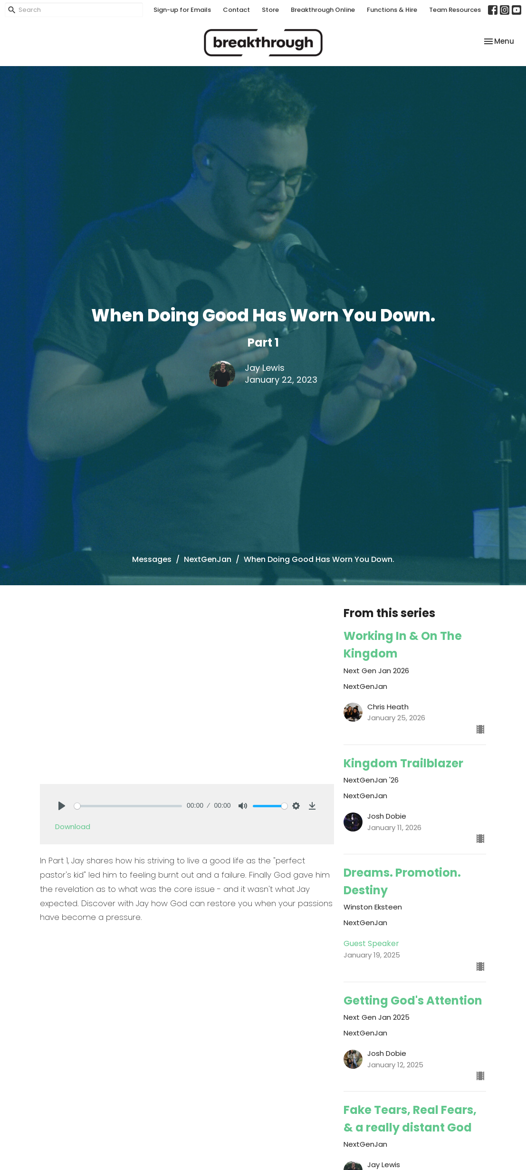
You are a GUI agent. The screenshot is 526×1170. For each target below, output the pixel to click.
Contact (236, 9)
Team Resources (455, 9)
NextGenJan (207, 559)
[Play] (61, 805)
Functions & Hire (392, 9)
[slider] (128, 806)
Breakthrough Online (323, 9)
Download (72, 827)
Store (270, 9)
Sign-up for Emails (182, 9)
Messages (152, 559)
